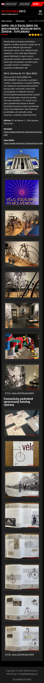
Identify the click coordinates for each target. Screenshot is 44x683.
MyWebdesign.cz (29, 673)
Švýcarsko (20, 20)
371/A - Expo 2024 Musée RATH (19, 393)
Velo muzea (6, 20)
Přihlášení (24, 4)
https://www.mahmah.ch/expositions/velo (23, 143)
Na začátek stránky (22, 679)
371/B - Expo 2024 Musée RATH (19, 654)
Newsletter (11, 4)
